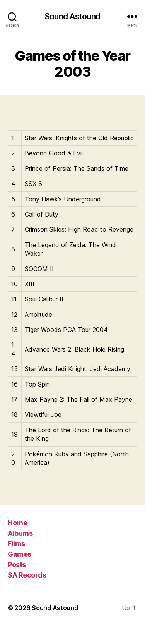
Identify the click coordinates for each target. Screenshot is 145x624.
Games (19, 554)
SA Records (27, 575)
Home (17, 523)
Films (16, 544)
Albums (20, 533)
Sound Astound (72, 16)
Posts (17, 564)
